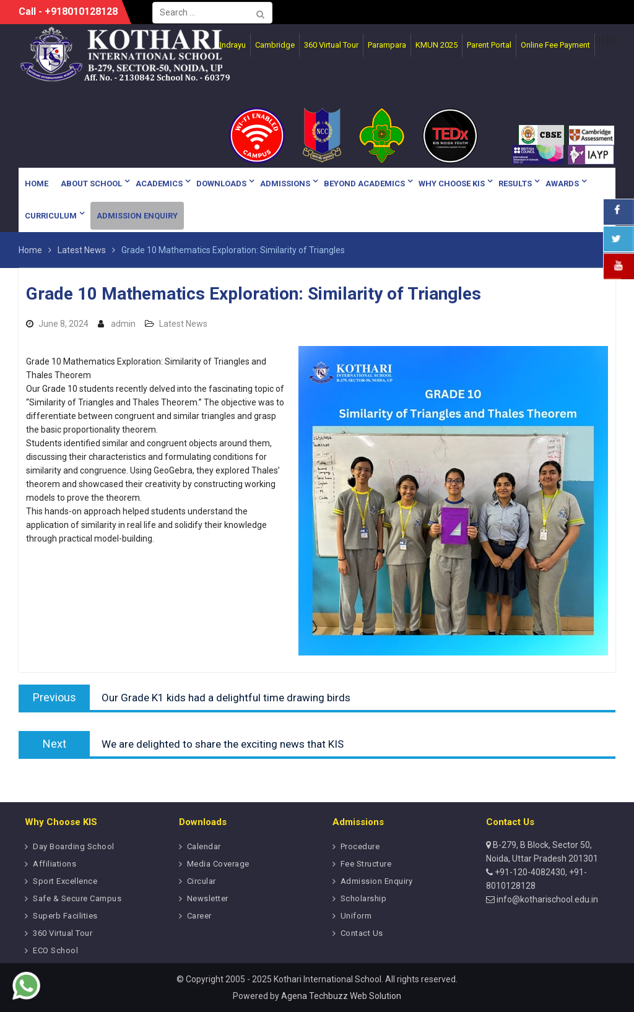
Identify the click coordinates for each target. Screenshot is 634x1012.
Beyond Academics (364, 183)
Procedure (360, 846)
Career (199, 915)
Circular (201, 881)
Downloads (221, 183)
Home (36, 183)
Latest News (183, 324)
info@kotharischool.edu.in (546, 899)
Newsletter (207, 898)
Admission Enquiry (137, 215)
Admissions (285, 183)
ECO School (55, 950)
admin (123, 324)
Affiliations (54, 863)
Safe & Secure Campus (77, 898)
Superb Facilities (65, 915)
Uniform (356, 915)
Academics (159, 183)
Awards (562, 183)
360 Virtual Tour (62, 933)
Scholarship (364, 898)
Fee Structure (366, 863)
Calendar (204, 846)
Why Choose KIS (452, 183)
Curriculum (51, 215)
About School (91, 183)
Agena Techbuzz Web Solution (341, 996)
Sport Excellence (65, 881)
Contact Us (362, 933)
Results (515, 183)
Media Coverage (218, 863)
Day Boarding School (74, 846)
